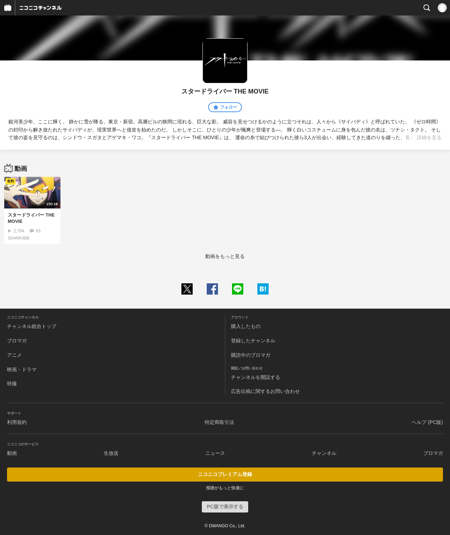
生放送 (111, 453)
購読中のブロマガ (250, 355)
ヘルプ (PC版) (427, 422)
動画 (12, 453)
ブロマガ (17, 340)
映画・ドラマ (22, 369)
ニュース (215, 453)
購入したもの (246, 326)
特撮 (12, 383)
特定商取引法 (219, 422)
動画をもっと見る (225, 256)
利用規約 (17, 422)
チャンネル (324, 453)
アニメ (14, 355)
